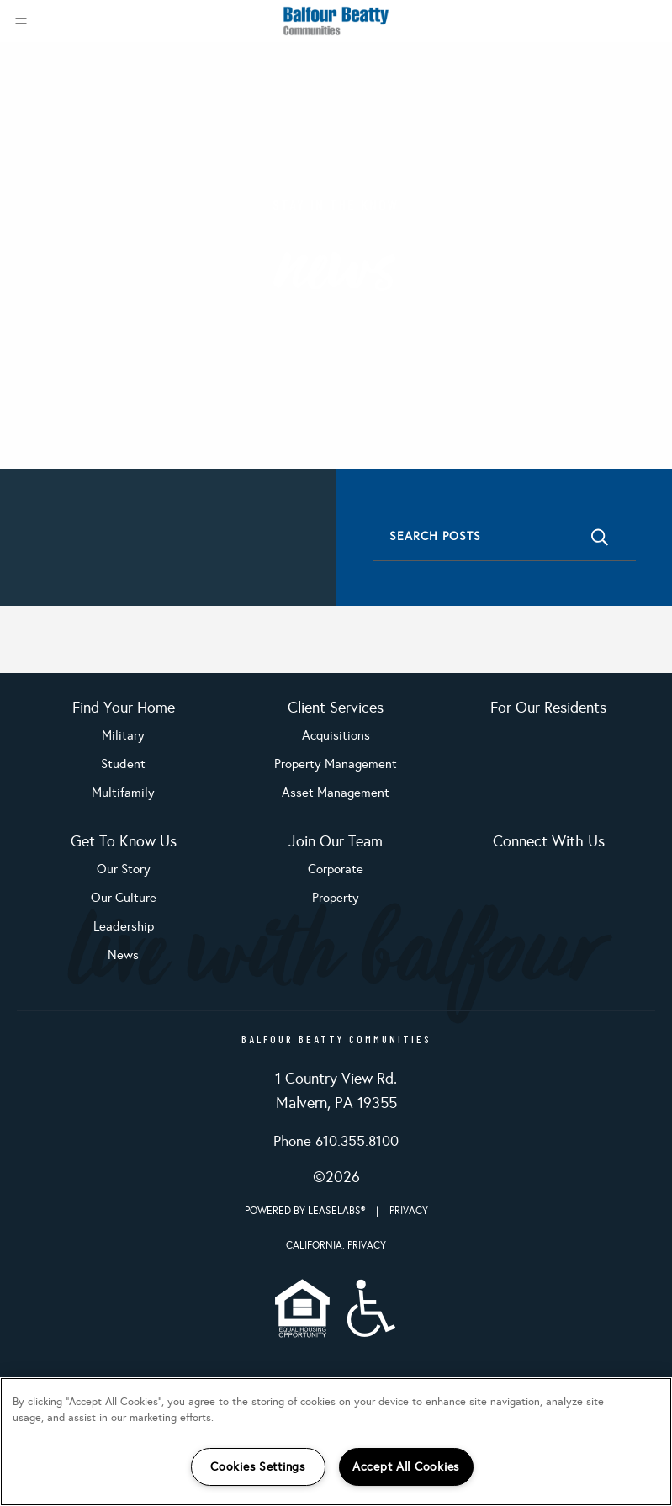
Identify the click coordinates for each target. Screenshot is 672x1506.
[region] (336, 1441)
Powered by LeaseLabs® (306, 1211)
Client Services (336, 707)
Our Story (124, 869)
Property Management (335, 764)
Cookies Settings (257, 1466)
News (123, 954)
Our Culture (123, 897)
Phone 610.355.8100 (336, 1141)
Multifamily (123, 792)
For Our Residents (548, 707)
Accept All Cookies (405, 1466)
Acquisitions (336, 735)
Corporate (335, 869)
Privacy (408, 1211)
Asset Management (335, 792)
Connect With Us (549, 841)
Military (123, 735)
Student (123, 764)
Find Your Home (123, 707)
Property (335, 897)
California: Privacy (336, 1245)
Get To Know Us (124, 841)
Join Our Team (335, 841)
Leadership (123, 926)
